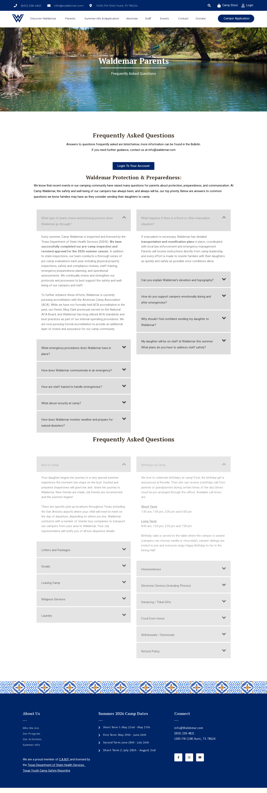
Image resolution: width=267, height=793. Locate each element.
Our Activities (32, 745)
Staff (149, 18)
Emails (46, 572)
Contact (183, 18)
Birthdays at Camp (155, 471)
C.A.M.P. (64, 765)
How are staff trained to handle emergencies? (75, 393)
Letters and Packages (57, 556)
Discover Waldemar (44, 18)
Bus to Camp (50, 471)
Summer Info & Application (101, 18)
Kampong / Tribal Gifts (158, 608)
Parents (71, 18)
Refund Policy (151, 657)
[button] (209, 5)
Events (165, 18)
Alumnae (132, 18)
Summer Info (32, 750)
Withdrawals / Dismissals (160, 641)
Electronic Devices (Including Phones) (169, 591)
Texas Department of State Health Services (57, 770)
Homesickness (152, 575)
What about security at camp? (63, 409)
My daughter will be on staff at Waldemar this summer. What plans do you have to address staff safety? (178, 353)
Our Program (32, 739)
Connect (182, 719)
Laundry (47, 622)
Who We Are (31, 734)
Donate (201, 18)
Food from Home (154, 624)
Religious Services (54, 605)
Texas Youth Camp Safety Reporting (46, 776)
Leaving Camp (52, 589)
